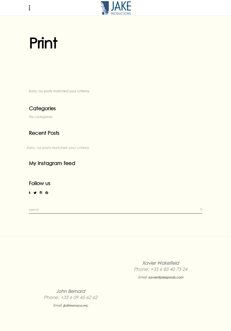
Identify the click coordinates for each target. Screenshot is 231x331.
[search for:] (114, 209)
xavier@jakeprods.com (165, 277)
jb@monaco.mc (75, 305)
